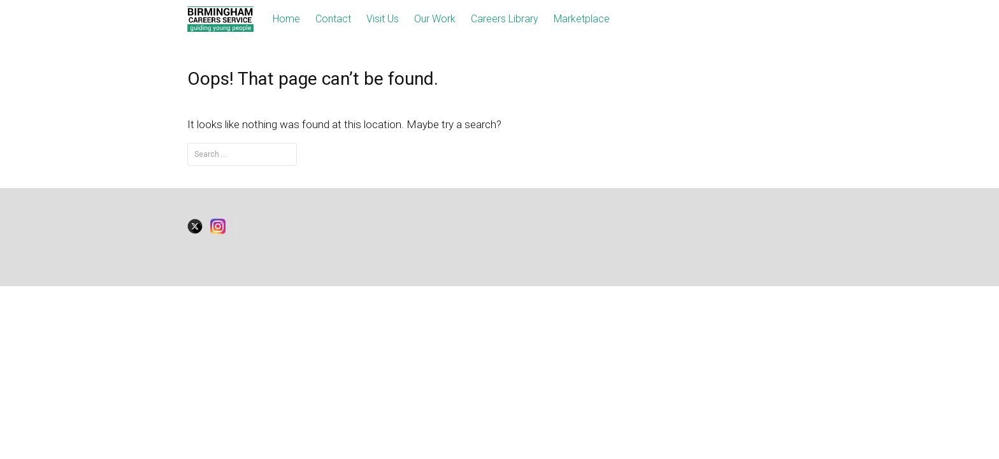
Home (286, 19)
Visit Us (382, 19)
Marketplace (582, 19)
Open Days (407, 227)
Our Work (435, 19)
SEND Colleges (281, 245)
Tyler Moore (785, 226)
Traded (457, 227)
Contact (333, 19)
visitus (307, 227)
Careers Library (504, 19)
